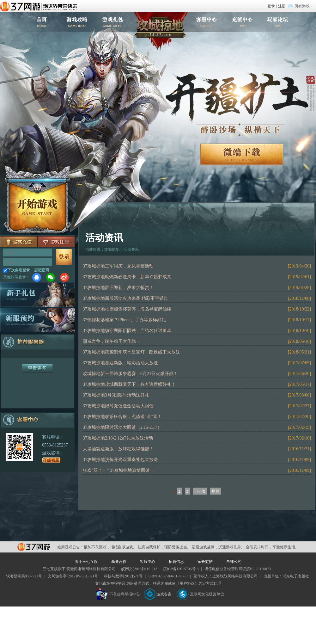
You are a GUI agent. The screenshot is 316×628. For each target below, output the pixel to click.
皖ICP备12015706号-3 (181, 569)
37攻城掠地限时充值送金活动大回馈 (118, 405)
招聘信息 (176, 561)
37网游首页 (40, 6)
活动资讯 (131, 249)
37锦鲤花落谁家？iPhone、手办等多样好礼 (124, 319)
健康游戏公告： (70, 547)
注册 (282, 6)
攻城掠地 (161, 31)
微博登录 (64, 277)
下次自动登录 (18, 270)
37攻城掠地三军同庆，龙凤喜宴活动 (118, 266)
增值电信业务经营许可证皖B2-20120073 (237, 569)
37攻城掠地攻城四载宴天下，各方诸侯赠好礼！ (129, 384)
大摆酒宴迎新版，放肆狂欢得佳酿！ (118, 448)
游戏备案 (158, 594)
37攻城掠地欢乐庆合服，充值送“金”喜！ (122, 416)
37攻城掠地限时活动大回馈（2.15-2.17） (122, 427)
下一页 (200, 491)
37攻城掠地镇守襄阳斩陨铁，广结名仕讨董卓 (127, 330)
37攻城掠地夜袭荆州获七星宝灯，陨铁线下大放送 (131, 352)
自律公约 (233, 561)
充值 (19, 241)
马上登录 (64, 257)
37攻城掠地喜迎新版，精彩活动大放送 (120, 362)
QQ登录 (36, 277)
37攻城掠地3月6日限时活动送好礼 (116, 395)
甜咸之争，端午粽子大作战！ (111, 341)
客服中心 (147, 561)
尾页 (215, 491)
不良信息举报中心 (118, 594)
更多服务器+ (37, 368)
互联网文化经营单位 (200, 594)
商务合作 (118, 561)
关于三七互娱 (86, 561)
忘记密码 (41, 270)
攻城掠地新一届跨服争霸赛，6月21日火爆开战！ (130, 373)
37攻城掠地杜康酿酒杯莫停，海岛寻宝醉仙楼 (127, 309)
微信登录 (50, 277)
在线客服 (51, 460)
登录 (271, 6)
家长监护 (205, 561)
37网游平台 (33, 547)
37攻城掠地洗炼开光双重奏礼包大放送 (120, 459)
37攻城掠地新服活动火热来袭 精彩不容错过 (125, 298)
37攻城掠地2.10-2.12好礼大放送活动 (118, 438)
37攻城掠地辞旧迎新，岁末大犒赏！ (118, 287)
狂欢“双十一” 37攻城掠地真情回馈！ (118, 470)
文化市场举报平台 (110, 583)
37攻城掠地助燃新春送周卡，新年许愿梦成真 (127, 276)
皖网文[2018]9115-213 (139, 569)
